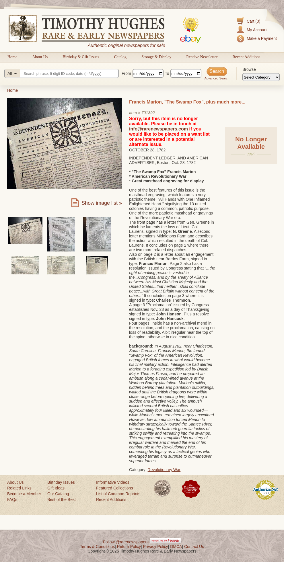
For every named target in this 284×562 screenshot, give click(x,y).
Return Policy (129, 546)
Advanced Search (216, 78)
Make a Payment (262, 38)
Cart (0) (253, 21)
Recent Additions (246, 57)
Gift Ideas (56, 488)
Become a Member (24, 493)
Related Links (19, 488)
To (167, 73)
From (126, 73)
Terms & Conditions (97, 546)
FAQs (12, 499)
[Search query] (61, 73)
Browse (249, 69)
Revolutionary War (164, 469)
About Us (40, 57)
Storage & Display (156, 57)
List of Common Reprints (118, 493)
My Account (257, 30)
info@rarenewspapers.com (158, 128)
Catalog (120, 57)
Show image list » (101, 203)
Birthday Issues (61, 482)
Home (12, 57)
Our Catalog (58, 493)
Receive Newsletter (201, 57)
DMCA (176, 546)
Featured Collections (114, 488)
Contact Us (194, 546)
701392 (148, 112)
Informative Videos (112, 482)
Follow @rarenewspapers (126, 542)
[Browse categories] (261, 77)
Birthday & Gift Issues (81, 57)
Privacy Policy (155, 546)
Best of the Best (61, 499)
